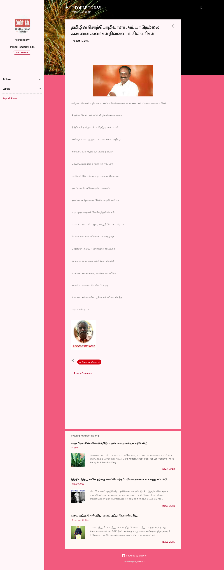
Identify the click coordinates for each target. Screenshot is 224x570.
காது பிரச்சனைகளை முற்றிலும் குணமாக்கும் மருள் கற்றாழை (109, 443)
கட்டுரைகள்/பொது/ (89, 362)
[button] (173, 26)
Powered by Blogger (134, 555)
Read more (168, 469)
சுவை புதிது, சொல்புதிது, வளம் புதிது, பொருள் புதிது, (104, 515)
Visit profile (22, 52)
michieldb (141, 562)
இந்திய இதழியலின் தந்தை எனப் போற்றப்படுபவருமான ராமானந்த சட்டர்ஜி (119, 479)
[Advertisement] (193, 66)
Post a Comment (83, 373)
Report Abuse (9, 98)
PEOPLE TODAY (86, 7)
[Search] (201, 8)
